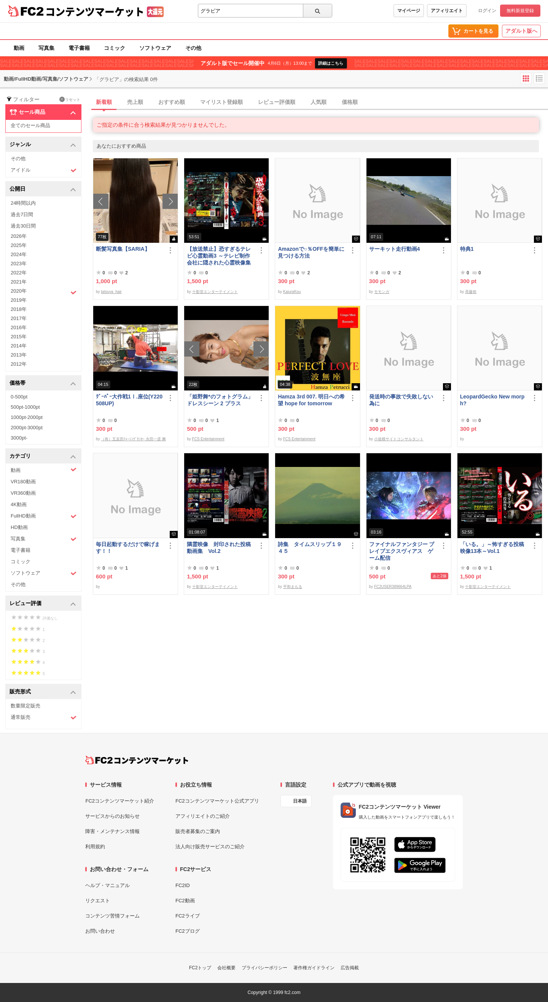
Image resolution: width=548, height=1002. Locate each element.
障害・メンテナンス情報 (112, 831)
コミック (114, 48)
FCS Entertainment (208, 439)
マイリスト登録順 (221, 102)
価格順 (350, 102)
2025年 (19, 245)
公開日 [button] (43, 189)
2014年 (19, 346)
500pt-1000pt (25, 407)
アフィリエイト (447, 10)
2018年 (19, 309)
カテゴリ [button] (43, 456)
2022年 (19, 273)
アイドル (43, 170)
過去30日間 (23, 226)
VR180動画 (23, 481)
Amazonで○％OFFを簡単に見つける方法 (311, 252)
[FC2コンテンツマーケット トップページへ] (136, 760)
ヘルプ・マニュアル (107, 885)
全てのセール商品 (30, 125)
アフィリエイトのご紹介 (202, 816)
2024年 (19, 254)
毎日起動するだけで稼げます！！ (128, 547)
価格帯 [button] (43, 383)
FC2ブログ (187, 931)
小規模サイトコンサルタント (399, 439)
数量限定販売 (25, 706)
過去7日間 (22, 214)
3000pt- (19, 438)
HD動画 (19, 527)
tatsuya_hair (111, 292)
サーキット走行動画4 (394, 249)
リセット (69, 99)
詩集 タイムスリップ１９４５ (310, 547)
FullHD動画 (43, 516)
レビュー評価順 (276, 102)
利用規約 (95, 846)
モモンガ (381, 292)
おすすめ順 (171, 102)
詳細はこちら (330, 63)
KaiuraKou (292, 292)
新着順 (104, 102)
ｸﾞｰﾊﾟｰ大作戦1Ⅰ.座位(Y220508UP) (129, 399)
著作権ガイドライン (314, 967)
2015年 (19, 336)
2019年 (19, 300)
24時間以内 (23, 203)
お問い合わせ (100, 931)
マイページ (408, 10)
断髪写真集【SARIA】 (123, 249)
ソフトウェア (155, 48)
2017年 (19, 318)
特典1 (467, 249)
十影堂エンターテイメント (215, 292)
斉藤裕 (470, 292)
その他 (193, 48)
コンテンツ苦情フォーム (112, 916)
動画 (19, 48)
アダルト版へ (521, 31)
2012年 (19, 364)
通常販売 (43, 717)
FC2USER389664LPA (392, 587)
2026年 (19, 236)
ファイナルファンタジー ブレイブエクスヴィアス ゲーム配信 (402, 551)
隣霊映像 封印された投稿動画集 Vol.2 (219, 547)
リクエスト (97, 900)
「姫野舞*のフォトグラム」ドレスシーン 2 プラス (220, 399)
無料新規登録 (520, 10)
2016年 (19, 327)
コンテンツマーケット (94, 11)
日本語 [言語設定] (300, 801)
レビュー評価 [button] (43, 603)
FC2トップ (200, 967)
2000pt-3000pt (27, 427)
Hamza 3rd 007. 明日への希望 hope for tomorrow (311, 399)
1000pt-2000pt (27, 417)
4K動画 (19, 504)
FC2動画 (185, 900)
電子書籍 (79, 48)
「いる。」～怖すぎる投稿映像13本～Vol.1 (492, 547)
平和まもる (292, 587)
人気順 (319, 102)
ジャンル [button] (43, 144)
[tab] (320, 102)
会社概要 (226, 967)
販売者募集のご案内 (197, 831)
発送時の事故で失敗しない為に (401, 399)
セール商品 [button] (43, 112)
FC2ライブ (187, 916)
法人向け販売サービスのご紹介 (210, 846)
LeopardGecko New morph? (492, 399)
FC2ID (182, 885)
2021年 (19, 282)
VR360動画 (23, 493)
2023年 (19, 263)
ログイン (487, 10)
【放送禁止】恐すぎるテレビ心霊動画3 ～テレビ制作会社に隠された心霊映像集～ (219, 256)
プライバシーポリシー (264, 967)
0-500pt (19, 397)
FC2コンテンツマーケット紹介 (119, 801)
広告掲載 (350, 967)
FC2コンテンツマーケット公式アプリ (217, 801)
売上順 (135, 102)
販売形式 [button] (43, 692)
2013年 (19, 355)
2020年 (43, 292)
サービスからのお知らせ (112, 816)
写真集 (46, 48)
